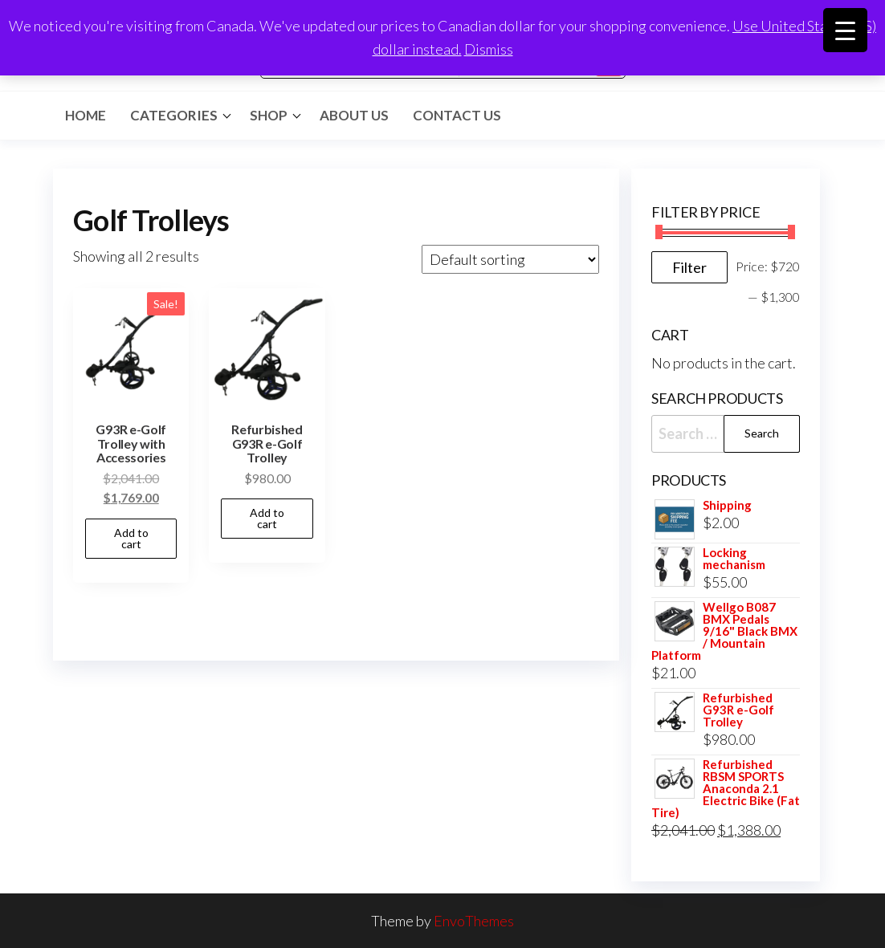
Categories (174, 115)
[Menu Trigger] (845, 30)
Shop (269, 115)
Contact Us (457, 115)
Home (85, 115)
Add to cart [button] (131, 538)
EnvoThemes (474, 921)
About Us (354, 115)
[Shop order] (510, 259)
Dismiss (488, 49)
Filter (689, 267)
